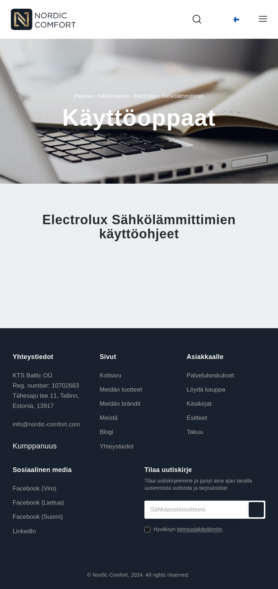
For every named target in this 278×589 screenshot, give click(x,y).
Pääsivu (83, 96)
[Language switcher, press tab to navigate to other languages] (230, 19)
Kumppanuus (35, 446)
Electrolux (145, 96)
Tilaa (256, 509)
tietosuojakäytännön (199, 529)
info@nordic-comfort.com (46, 424)
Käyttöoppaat (113, 96)
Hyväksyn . (188, 529)
